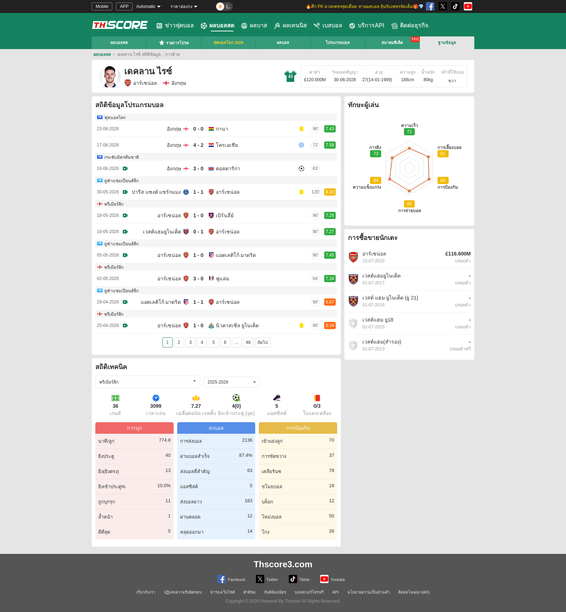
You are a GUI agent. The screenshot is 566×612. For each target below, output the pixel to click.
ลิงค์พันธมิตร (275, 592)
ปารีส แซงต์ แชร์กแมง (156, 192)
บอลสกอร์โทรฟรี (309, 592)
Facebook (231, 579)
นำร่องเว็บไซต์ (222, 592)
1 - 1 (198, 192)
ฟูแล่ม (222, 278)
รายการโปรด (174, 42)
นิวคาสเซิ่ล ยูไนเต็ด (237, 325)
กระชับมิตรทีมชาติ (121, 157)
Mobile (102, 6)
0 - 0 (198, 129)
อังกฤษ (174, 129)
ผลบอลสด (217, 25)
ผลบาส (254, 25)
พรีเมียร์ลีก (113, 204)
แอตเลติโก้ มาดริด (236, 255)
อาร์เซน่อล (140, 83)
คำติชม (249, 592)
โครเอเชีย (227, 145)
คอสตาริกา (228, 168)
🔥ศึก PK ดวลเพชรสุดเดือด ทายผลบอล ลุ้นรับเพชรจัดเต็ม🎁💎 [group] (365, 6)
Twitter (267, 579)
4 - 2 (198, 145)
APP (124, 6)
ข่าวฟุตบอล (175, 25)
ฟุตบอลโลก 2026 (228, 42)
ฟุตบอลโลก (115, 117)
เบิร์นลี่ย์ (225, 215)
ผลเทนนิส (290, 25)
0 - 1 (198, 232)
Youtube (332, 579)
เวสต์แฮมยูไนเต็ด (162, 232)
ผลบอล (283, 42)
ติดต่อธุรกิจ (409, 25)
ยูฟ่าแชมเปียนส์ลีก (121, 180)
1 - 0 (198, 215)
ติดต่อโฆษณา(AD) (414, 592)
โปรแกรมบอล (338, 42)
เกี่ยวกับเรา (145, 592)
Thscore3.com (283, 564)
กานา (222, 129)
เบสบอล (328, 25)
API (335, 592)
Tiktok (299, 579)
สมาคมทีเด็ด (392, 42)
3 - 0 (198, 168)
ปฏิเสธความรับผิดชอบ (183, 592)
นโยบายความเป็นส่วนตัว (368, 592)
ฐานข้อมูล (447, 42)
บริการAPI (366, 25)
